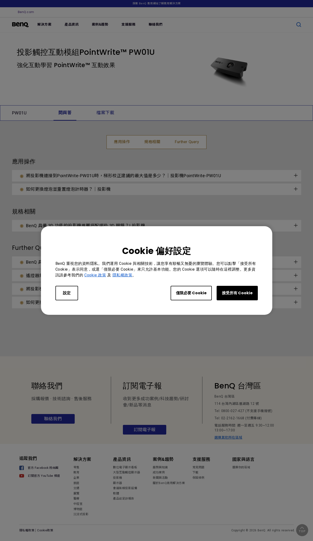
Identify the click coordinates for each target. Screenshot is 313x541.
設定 (67, 293)
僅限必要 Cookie (191, 293)
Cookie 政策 (95, 275)
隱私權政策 (123, 275)
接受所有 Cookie (237, 293)
